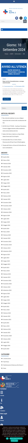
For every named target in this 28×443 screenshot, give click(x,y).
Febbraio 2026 (7, 163)
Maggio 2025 (6, 186)
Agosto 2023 (6, 254)
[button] (14, 1)
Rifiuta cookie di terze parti (16, 438)
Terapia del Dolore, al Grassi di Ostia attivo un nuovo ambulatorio (14, 146)
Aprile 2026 (6, 157)
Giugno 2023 (6, 261)
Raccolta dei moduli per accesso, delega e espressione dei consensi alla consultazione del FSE (14, 120)
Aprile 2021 (6, 322)
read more (7, 99)
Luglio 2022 (6, 296)
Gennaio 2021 (6, 332)
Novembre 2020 (7, 335)
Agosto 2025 (6, 176)
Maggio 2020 (6, 345)
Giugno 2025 (6, 183)
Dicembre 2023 (7, 241)
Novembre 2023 (7, 244)
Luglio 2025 (6, 179)
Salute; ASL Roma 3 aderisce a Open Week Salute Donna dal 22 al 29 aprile (13, 135)
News (4, 79)
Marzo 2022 (6, 309)
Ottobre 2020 (6, 339)
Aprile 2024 (6, 228)
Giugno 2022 (6, 300)
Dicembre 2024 (7, 202)
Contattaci (2, 410)
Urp (1, 403)
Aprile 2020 (6, 348)
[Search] (25, 21)
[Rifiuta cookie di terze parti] (26, 434)
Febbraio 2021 (7, 329)
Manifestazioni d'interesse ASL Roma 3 (13, 365)
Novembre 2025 (7, 173)
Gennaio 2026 (6, 166)
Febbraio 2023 (7, 274)
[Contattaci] (1, 407)
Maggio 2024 (6, 225)
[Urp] (1, 400)
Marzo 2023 (6, 270)
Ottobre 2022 (6, 287)
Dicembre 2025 (7, 170)
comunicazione (7, 358)
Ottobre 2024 (6, 209)
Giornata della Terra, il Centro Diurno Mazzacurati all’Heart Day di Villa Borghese (14, 141)
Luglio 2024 (6, 218)
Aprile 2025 (6, 189)
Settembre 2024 (7, 212)
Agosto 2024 (6, 215)
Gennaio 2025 (6, 199)
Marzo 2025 (6, 192)
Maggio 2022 (6, 303)
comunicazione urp (8, 86)
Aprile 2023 (6, 267)
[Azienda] (1, 392)
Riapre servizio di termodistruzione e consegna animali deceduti (13, 82)
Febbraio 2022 (7, 313)
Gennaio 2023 (6, 277)
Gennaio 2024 (6, 238)
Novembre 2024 (7, 205)
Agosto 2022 (6, 293)
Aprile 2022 (6, 306)
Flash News (6, 361)
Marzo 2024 (6, 231)
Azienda (2, 395)
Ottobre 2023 (6, 248)
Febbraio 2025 (7, 196)
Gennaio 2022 (6, 316)
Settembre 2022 (7, 290)
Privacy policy (14, 440)
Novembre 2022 (7, 283)
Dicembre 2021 (7, 319)
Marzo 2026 (6, 160)
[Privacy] (1, 417)
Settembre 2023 (7, 251)
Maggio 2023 (6, 264)
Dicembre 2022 (7, 280)
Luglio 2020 (6, 342)
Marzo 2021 (6, 326)
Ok (7, 438)
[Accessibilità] (1, 425)
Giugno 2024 (6, 222)
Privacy (2, 420)
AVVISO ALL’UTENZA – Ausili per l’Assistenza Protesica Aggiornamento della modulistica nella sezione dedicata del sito (14, 128)
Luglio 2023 (6, 257)
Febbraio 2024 (7, 235)
